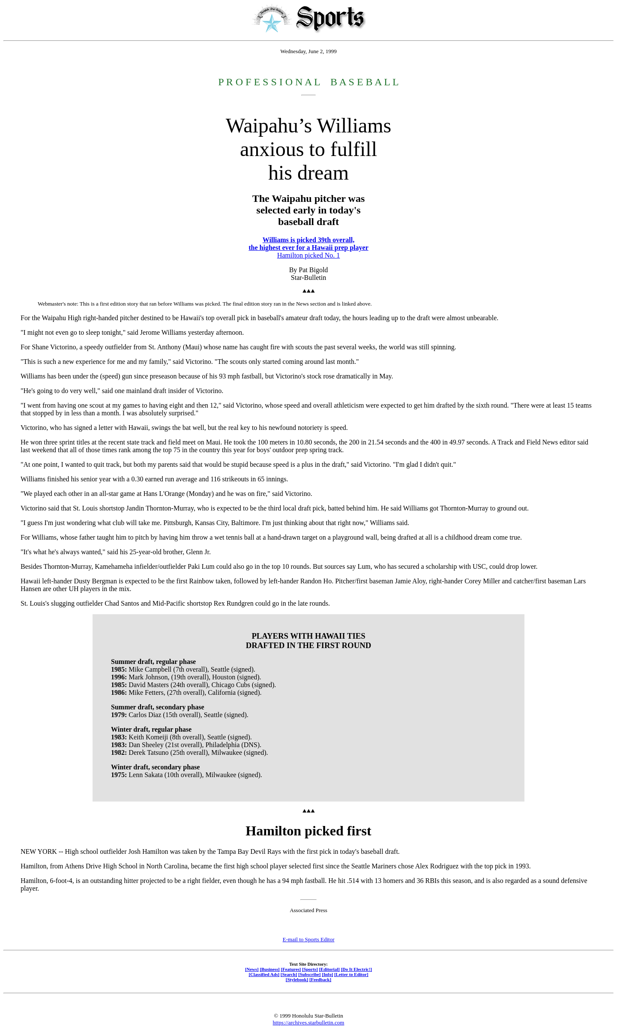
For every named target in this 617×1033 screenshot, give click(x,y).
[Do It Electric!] (356, 969)
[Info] (327, 974)
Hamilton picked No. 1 (308, 255)
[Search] (289, 974)
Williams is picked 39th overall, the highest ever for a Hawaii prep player (308, 243)
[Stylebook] (297, 979)
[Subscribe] (309, 974)
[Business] (269, 969)
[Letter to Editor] (351, 974)
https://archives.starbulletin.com (308, 1022)
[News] (252, 969)
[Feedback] (320, 979)
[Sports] (310, 969)
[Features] (291, 969)
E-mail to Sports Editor (309, 939)
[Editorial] (329, 969)
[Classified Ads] (264, 974)
